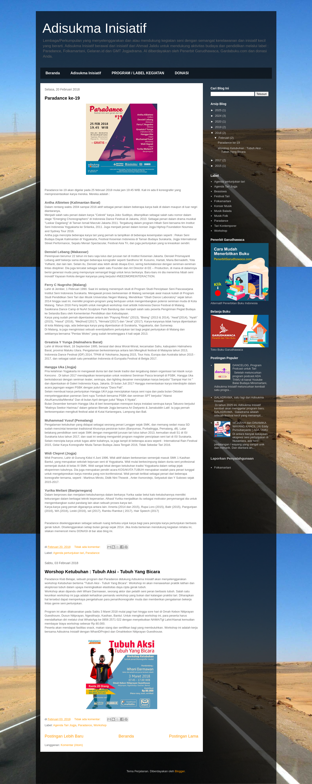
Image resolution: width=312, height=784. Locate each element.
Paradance (93, 553)
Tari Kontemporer (225, 225)
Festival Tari (222, 196)
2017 (218, 160)
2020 (218, 121)
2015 (218, 165)
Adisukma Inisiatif (95, 28)
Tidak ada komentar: (87, 547)
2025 (218, 110)
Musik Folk (221, 215)
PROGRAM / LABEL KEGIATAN (138, 73)
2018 (218, 133)
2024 (218, 115)
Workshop (100, 725)
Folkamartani (222, 201)
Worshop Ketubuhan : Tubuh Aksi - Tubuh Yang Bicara (102, 571)
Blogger (180, 771)
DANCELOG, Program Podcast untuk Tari (246, 367)
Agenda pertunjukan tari (68, 553)
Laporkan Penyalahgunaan (232, 458)
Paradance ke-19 (62, 98)
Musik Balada (223, 211)
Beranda (53, 73)
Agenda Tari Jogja (64, 725)
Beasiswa (220, 191)
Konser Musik (223, 206)
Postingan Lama (183, 736)
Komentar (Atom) (72, 745)
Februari (224, 137)
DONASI (182, 73)
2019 (218, 127)
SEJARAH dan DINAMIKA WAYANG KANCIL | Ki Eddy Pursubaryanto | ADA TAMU (250, 426)
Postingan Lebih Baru (64, 736)
